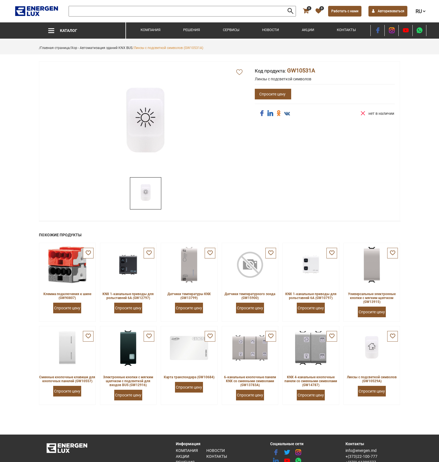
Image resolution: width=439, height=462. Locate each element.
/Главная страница (54, 48)
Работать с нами (344, 11)
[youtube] (405, 30)
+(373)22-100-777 (361, 456)
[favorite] (318, 11)
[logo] (37, 11)
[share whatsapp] (419, 30)
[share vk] (287, 114)
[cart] (306, 11)
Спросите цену (272, 94)
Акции (308, 30)
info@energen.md (361, 450)
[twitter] (287, 452)
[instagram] (391, 30)
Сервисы (231, 30)
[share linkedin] (270, 113)
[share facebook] (262, 113)
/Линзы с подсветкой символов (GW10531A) (167, 48)
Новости (270, 30)
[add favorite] (239, 72)
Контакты (346, 30)
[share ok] (278, 113)
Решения (191, 30)
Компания (150, 30)
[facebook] (377, 30)
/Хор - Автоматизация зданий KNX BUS (101, 48)
